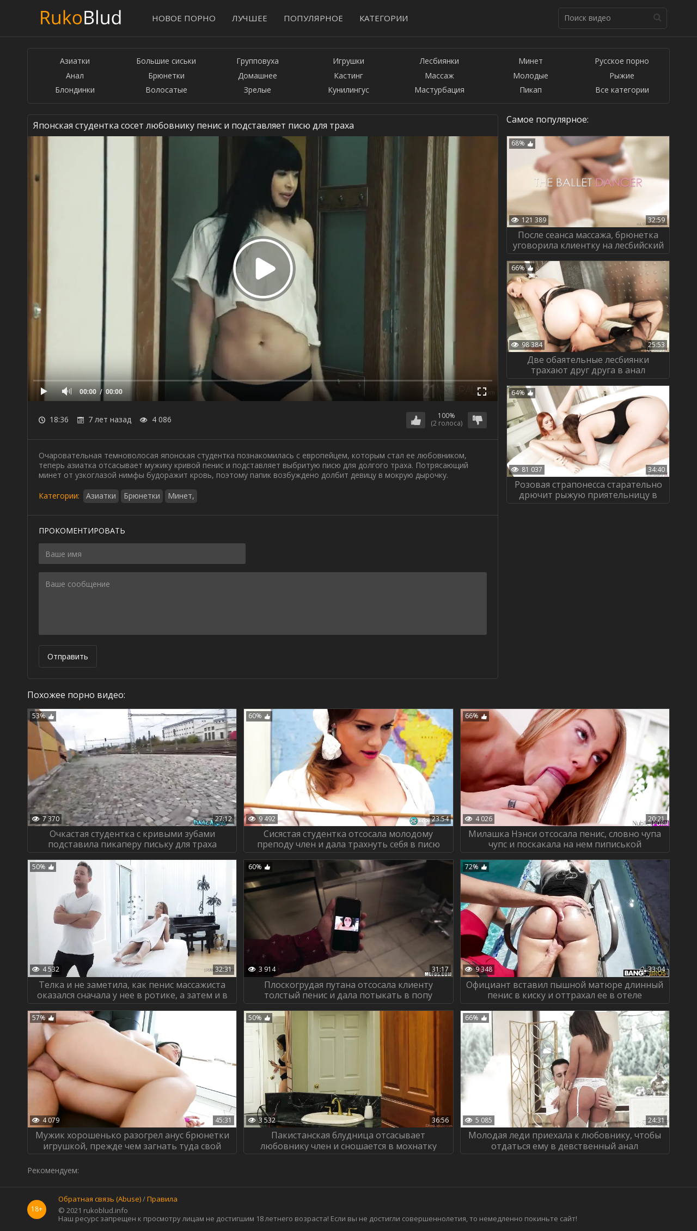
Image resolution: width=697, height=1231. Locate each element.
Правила (162, 1199)
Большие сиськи (166, 61)
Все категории (622, 90)
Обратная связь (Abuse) (99, 1199)
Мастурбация (439, 90)
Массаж (439, 76)
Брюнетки (166, 76)
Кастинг (348, 76)
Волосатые (166, 90)
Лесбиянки (439, 61)
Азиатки (75, 61)
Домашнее (257, 76)
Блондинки (75, 90)
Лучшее (249, 18)
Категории (383, 18)
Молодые (530, 76)
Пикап (530, 90)
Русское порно (622, 61)
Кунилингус (348, 90)
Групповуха (257, 61)
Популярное (313, 18)
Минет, (181, 495)
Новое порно (184, 18)
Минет (530, 61)
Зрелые (257, 90)
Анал (75, 76)
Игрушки (348, 61)
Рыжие (621, 76)
